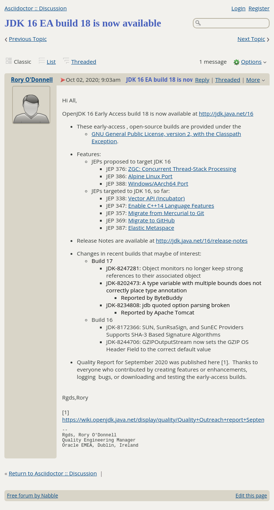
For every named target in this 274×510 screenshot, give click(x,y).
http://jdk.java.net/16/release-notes (202, 240)
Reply (202, 79)
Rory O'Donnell (32, 79)
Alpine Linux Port (150, 176)
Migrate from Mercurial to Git (166, 213)
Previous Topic (28, 38)
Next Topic (251, 38)
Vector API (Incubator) (156, 198)
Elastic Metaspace (151, 227)
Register (258, 8)
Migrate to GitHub (151, 220)
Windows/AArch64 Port (158, 183)
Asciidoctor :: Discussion (35, 8)
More (253, 79)
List (51, 61)
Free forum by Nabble (32, 499)
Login (238, 8)
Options (251, 61)
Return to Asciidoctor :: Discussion (53, 477)
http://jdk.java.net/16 (226, 113)
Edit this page (251, 499)
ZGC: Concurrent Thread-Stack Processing (182, 168)
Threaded (83, 61)
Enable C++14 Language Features (171, 205)
